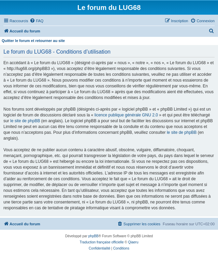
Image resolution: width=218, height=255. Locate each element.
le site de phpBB (25, 120)
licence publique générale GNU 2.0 (126, 115)
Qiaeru (133, 242)
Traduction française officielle (102, 242)
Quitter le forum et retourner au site (33, 41)
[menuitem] (36, 21)
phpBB (93, 236)
